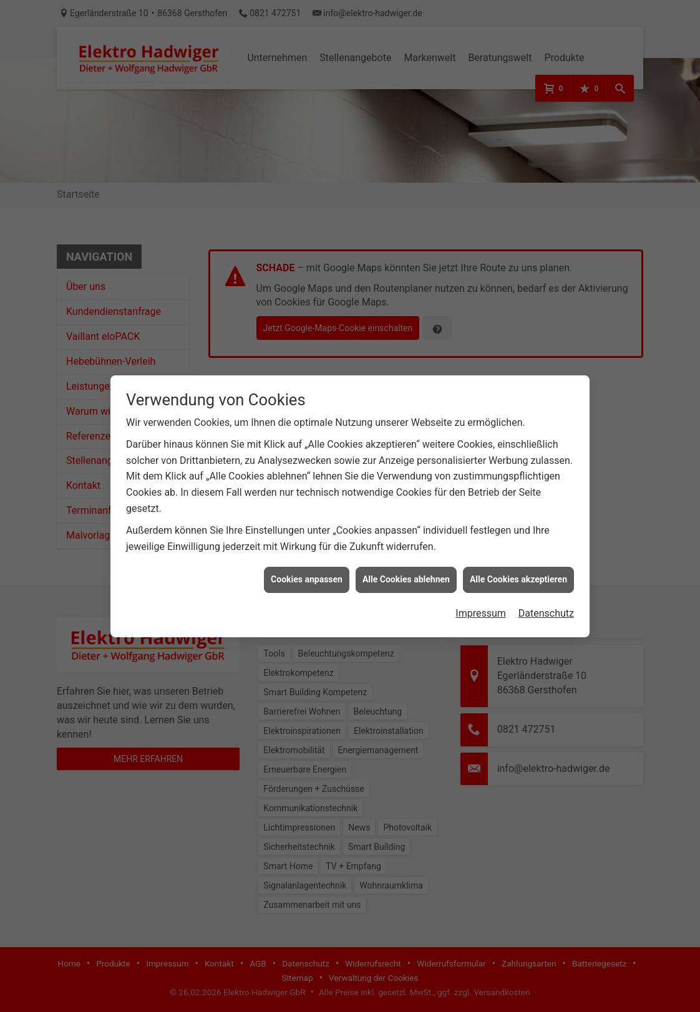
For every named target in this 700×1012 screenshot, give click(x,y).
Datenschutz (546, 603)
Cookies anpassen (307, 569)
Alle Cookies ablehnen (406, 569)
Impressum (480, 603)
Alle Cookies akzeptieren (518, 569)
